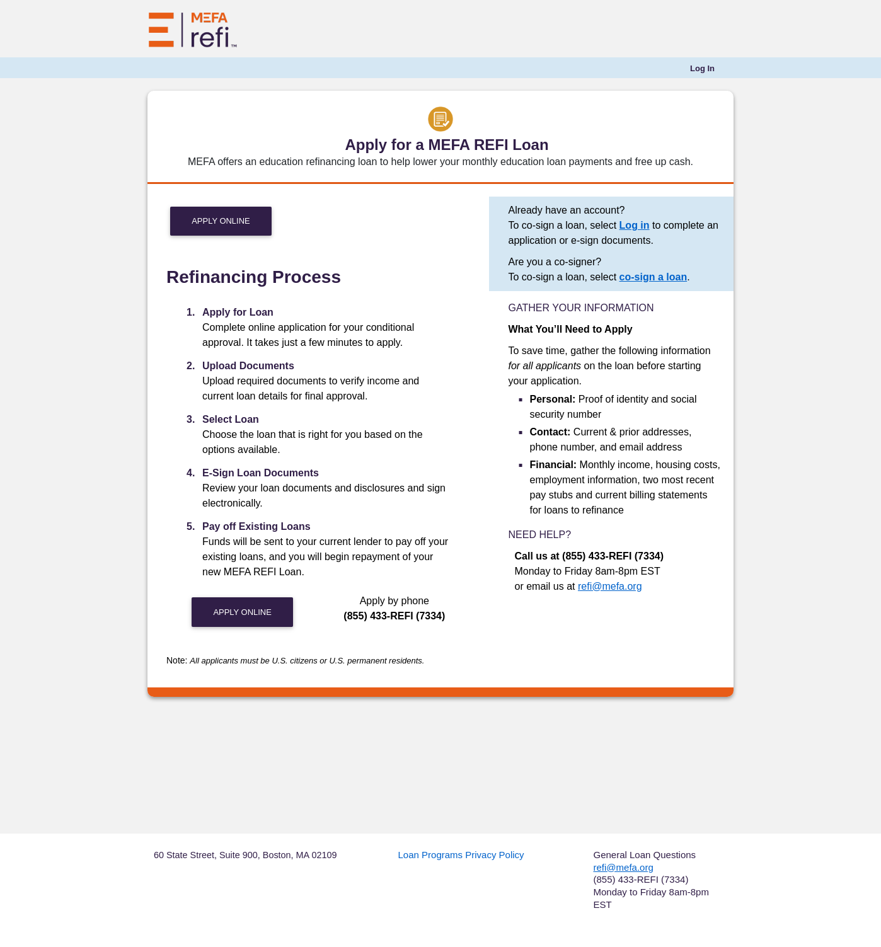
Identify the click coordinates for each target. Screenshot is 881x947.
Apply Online (221, 221)
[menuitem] (702, 69)
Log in (634, 225)
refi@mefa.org (610, 586)
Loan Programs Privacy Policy (461, 854)
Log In (702, 68)
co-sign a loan (653, 277)
